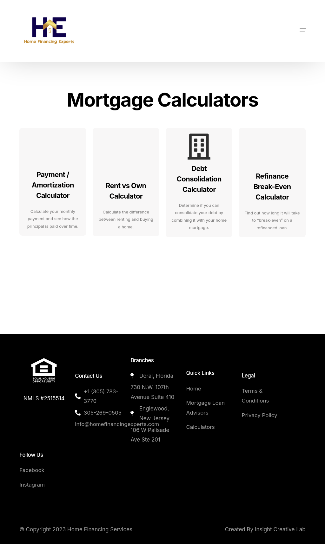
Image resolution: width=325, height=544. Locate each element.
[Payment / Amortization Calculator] (53, 147)
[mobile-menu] (286, 31)
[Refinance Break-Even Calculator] (272, 147)
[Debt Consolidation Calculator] (199, 147)
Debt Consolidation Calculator (199, 178)
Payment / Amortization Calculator (53, 185)
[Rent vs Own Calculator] (126, 147)
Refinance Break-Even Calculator (272, 186)
